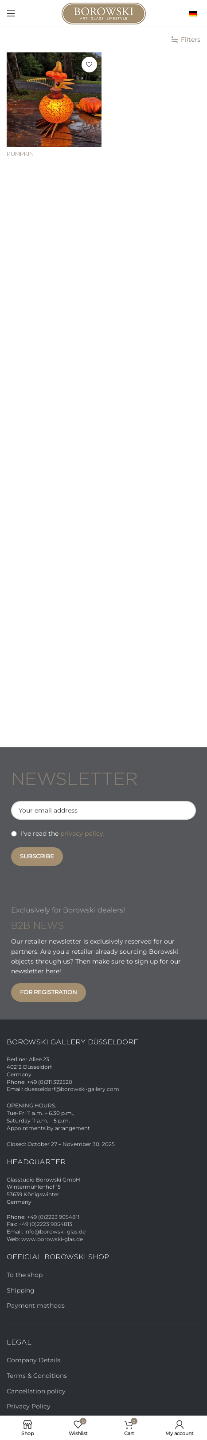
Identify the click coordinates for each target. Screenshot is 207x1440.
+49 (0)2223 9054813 (45, 1224)
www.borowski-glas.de (52, 1239)
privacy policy (81, 833)
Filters (190, 40)
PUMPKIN (20, 154)
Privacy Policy (29, 1406)
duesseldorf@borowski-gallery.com (71, 1089)
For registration (48, 992)
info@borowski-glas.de (55, 1231)
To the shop (25, 1275)
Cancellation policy (36, 1391)
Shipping (21, 1290)
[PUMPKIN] (54, 99)
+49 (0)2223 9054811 (53, 1217)
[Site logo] (104, 13)
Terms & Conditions (37, 1376)
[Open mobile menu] (11, 13)
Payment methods (36, 1305)
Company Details (33, 1360)
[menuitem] (190, 13)
